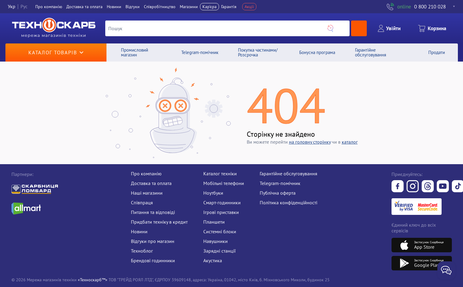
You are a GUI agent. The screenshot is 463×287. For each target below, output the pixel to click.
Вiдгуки (132, 6)
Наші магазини (147, 193)
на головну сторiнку (310, 142)
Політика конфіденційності (288, 202)
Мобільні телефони (223, 183)
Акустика (212, 260)
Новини (114, 6)
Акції (249, 6)
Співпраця (142, 202)
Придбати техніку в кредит (159, 222)
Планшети (214, 222)
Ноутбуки (213, 193)
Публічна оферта (278, 193)
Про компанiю (48, 6)
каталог (350, 142)
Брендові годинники (153, 260)
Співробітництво (160, 6)
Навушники (215, 241)
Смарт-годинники (222, 202)
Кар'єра (209, 6)
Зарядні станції (219, 251)
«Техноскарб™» (92, 279)
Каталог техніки (220, 174)
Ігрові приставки (221, 212)
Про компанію (146, 174)
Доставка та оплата (84, 6)
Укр (11, 6)
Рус (24, 6)
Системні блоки (219, 231)
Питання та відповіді (153, 212)
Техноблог (142, 251)
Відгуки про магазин (152, 241)
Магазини (189, 6)
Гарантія (228, 6)
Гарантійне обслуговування (288, 174)
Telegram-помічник (280, 183)
